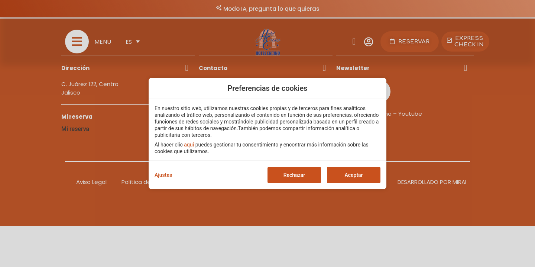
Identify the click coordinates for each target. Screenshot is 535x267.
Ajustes (163, 175)
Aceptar (353, 175)
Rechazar (294, 175)
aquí (189, 145)
